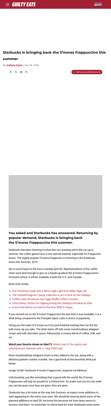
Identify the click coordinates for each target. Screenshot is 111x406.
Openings (36, 378)
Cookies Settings (17, 395)
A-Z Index (92, 389)
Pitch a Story (38, 384)
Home (12, 358)
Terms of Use (94, 384)
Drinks (21, 358)
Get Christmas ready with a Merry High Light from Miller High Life (49, 197)
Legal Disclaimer (40, 389)
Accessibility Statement (68, 389)
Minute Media (21, 403)
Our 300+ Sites (95, 378)
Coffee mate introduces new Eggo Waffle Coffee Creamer (45, 205)
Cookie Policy (15, 389)
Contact (59, 378)
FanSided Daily (15, 384)
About (10, 378)
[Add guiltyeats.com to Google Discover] (86, 72)
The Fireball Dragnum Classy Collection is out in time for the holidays (51, 201)
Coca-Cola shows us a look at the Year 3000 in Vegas (42, 213)
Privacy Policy (63, 384)
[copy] (26, 72)
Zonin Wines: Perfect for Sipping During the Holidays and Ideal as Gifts (52, 209)
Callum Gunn (15, 65)
